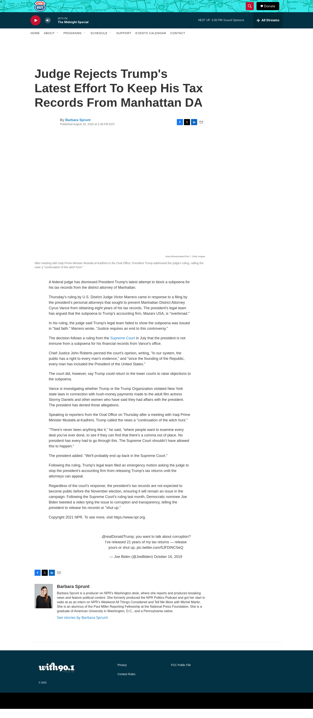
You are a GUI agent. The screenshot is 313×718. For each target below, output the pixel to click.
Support (123, 42)
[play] (35, 29)
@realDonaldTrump (118, 546)
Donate (272, 11)
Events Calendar (151, 42)
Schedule (99, 42)
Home (35, 42)
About (49, 42)
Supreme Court (122, 347)
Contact (177, 42)
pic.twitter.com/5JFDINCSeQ (160, 557)
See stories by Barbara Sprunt (82, 626)
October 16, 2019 (168, 566)
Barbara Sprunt (77, 129)
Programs (72, 42)
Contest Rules (126, 683)
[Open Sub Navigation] (57, 42)
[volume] (47, 29)
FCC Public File (181, 674)
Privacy (122, 674)
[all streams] (268, 29)
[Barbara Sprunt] (44, 605)
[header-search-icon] (252, 11)
